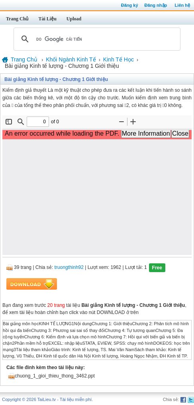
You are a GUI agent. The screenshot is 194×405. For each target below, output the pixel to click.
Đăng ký (129, 5)
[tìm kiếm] (95, 39)
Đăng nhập (156, 5)
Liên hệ (182, 5)
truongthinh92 (69, 268)
